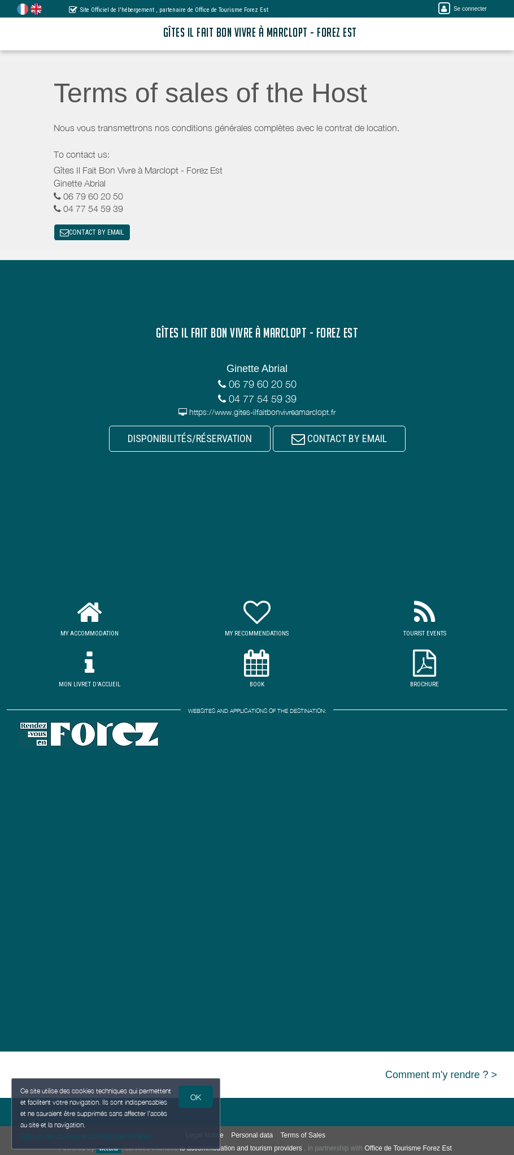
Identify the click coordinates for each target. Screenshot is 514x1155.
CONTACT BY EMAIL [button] (92, 232)
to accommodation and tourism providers (241, 1148)
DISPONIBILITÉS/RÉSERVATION (190, 438)
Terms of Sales (303, 1135)
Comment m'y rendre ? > (441, 1074)
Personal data (252, 1135)
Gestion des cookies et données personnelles (85, 1136)
